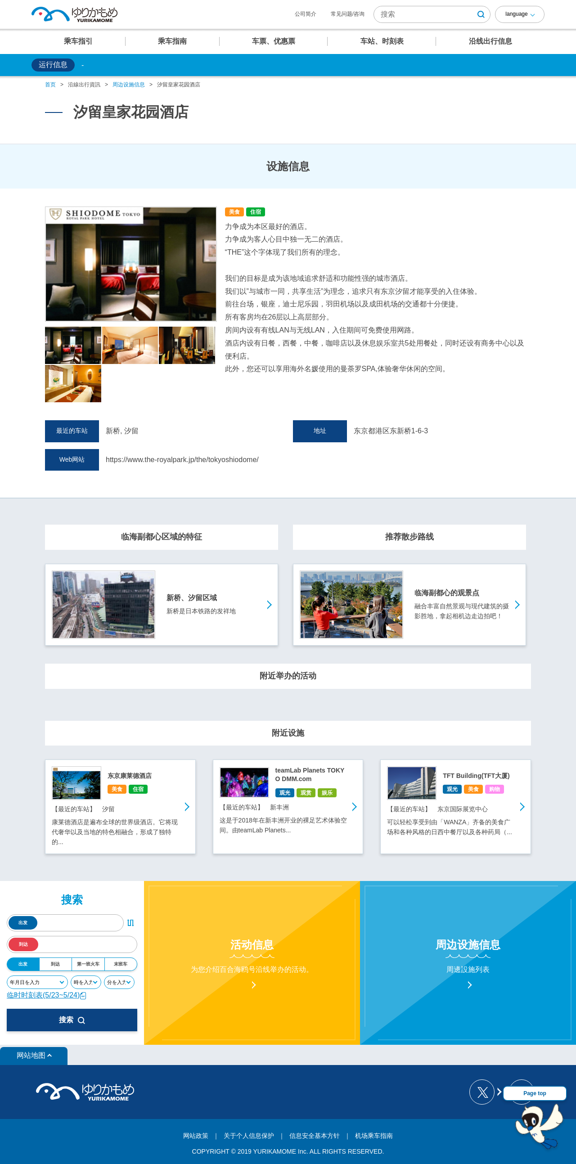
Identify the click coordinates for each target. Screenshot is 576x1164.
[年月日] (37, 982)
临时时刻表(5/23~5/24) (47, 995)
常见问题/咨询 (347, 14)
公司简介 (305, 14)
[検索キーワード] (432, 14)
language (516, 14)
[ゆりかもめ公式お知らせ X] (484, 1092)
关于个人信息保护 (249, 1135)
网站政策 (195, 1135)
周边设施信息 (128, 84)
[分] (119, 982)
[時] (86, 982)
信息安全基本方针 (314, 1135)
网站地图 (31, 1055)
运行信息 (53, 64)
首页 (50, 84)
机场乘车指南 (374, 1135)
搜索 (72, 1020)
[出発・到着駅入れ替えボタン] (130, 922)
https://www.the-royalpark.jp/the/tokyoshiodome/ (182, 459)
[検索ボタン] (481, 14)
